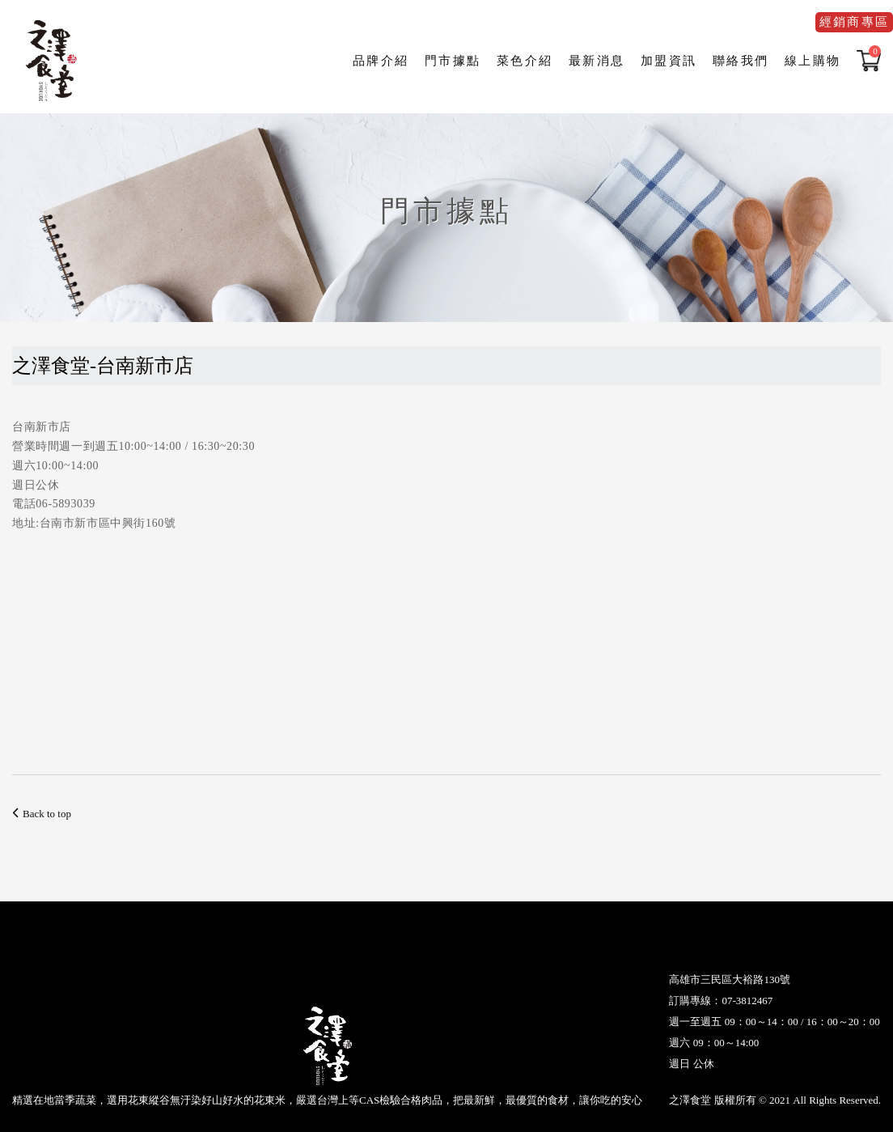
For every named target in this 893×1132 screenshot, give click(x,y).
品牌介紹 (380, 61)
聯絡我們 (740, 61)
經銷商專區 (854, 21)
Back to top (41, 814)
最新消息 (596, 61)
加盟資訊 (668, 61)
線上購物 (812, 61)
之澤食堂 (52, 60)
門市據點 (452, 61)
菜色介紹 (524, 61)
